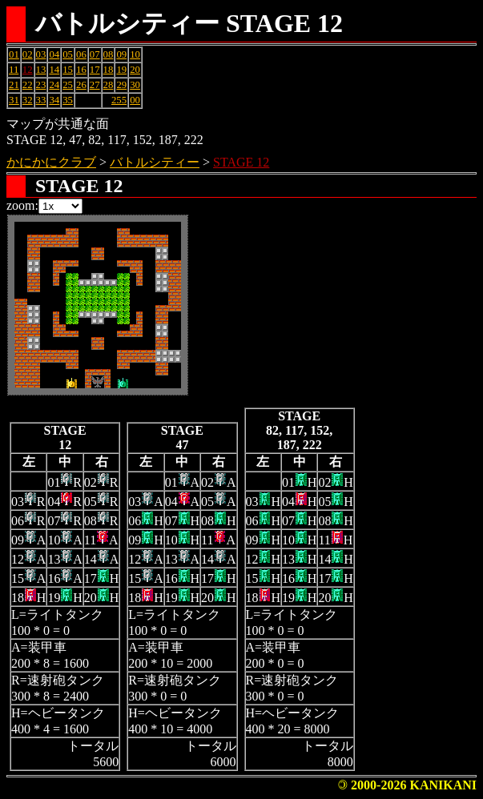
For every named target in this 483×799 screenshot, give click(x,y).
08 (108, 54)
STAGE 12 (241, 162)
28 (108, 84)
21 (14, 84)
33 (41, 100)
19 (121, 69)
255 (119, 100)
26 (81, 84)
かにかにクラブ (51, 162)
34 (54, 100)
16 (81, 69)
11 (13, 69)
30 (135, 84)
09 (121, 54)
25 (67, 84)
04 (54, 54)
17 (95, 69)
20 (135, 69)
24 (54, 84)
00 (135, 100)
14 (54, 69)
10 (135, 54)
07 (95, 54)
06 (81, 54)
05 (67, 54)
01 (14, 54)
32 (27, 100)
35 (67, 100)
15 (67, 69)
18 (108, 69)
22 (27, 84)
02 (27, 54)
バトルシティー (154, 162)
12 (27, 69)
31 (14, 100)
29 (121, 84)
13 (41, 69)
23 (41, 84)
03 (41, 54)
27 (95, 84)
